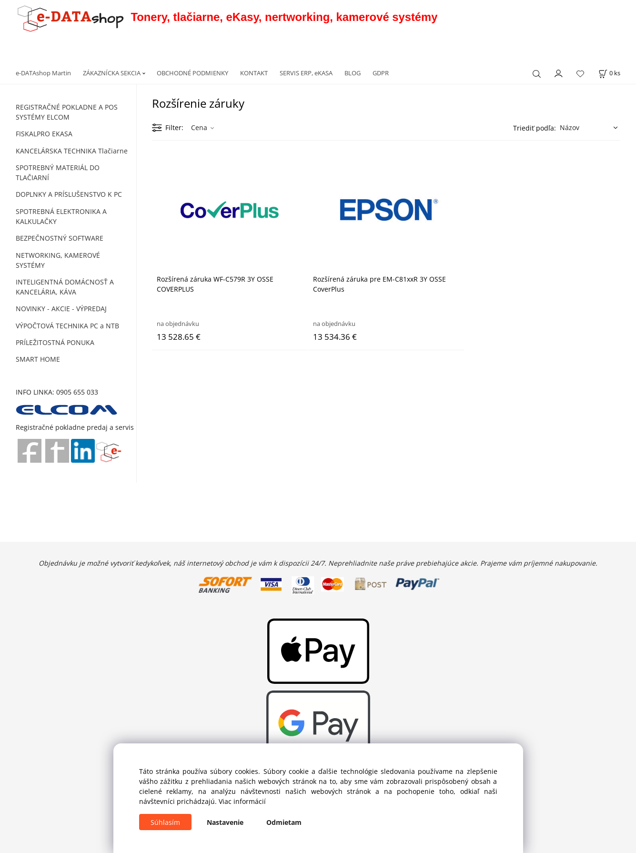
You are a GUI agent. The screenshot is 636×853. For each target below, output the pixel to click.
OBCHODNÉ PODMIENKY (192, 73)
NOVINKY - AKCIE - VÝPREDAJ (61, 308)
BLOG (352, 73)
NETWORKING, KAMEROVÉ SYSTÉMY (58, 260)
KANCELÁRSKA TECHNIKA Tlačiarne (72, 150)
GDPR (381, 73)
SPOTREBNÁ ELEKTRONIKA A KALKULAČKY (61, 216)
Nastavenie (225, 822)
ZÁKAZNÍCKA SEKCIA (112, 73)
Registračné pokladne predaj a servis (75, 427)
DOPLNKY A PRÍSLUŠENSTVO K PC (69, 194)
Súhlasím (165, 822)
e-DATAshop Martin (43, 73)
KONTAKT (254, 73)
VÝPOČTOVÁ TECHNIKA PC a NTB (67, 325)
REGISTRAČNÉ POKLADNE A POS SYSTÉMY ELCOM (67, 112)
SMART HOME (38, 359)
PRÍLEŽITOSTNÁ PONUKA (55, 342)
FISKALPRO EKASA (44, 133)
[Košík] (609, 73)
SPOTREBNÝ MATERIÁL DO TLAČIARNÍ (58, 172)
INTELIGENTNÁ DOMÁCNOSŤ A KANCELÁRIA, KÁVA (65, 286)
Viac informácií (242, 801)
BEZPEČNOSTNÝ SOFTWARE (59, 238)
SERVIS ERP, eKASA (306, 73)
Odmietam (284, 822)
